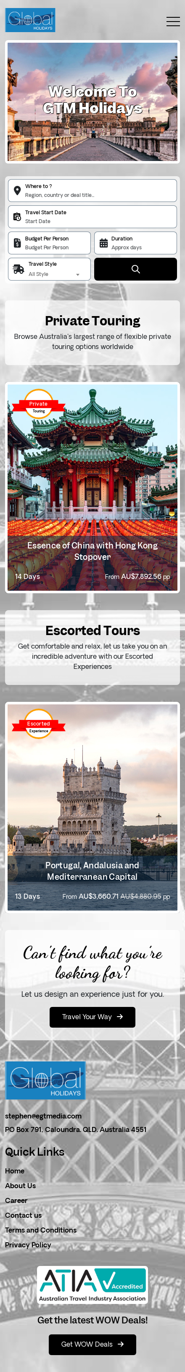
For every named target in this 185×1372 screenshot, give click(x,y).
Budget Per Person (47, 239)
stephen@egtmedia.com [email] (43, 1116)
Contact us (23, 1216)
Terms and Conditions (41, 1230)
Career (16, 1201)
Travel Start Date (45, 212)
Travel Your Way (92, 1017)
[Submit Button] (135, 269)
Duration (121, 239)
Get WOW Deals (92, 1344)
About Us (20, 1186)
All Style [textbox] (38, 274)
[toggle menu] (169, 21)
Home (14, 1171)
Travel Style (43, 264)
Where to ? (38, 186)
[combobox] (55, 275)
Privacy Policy (28, 1245)
